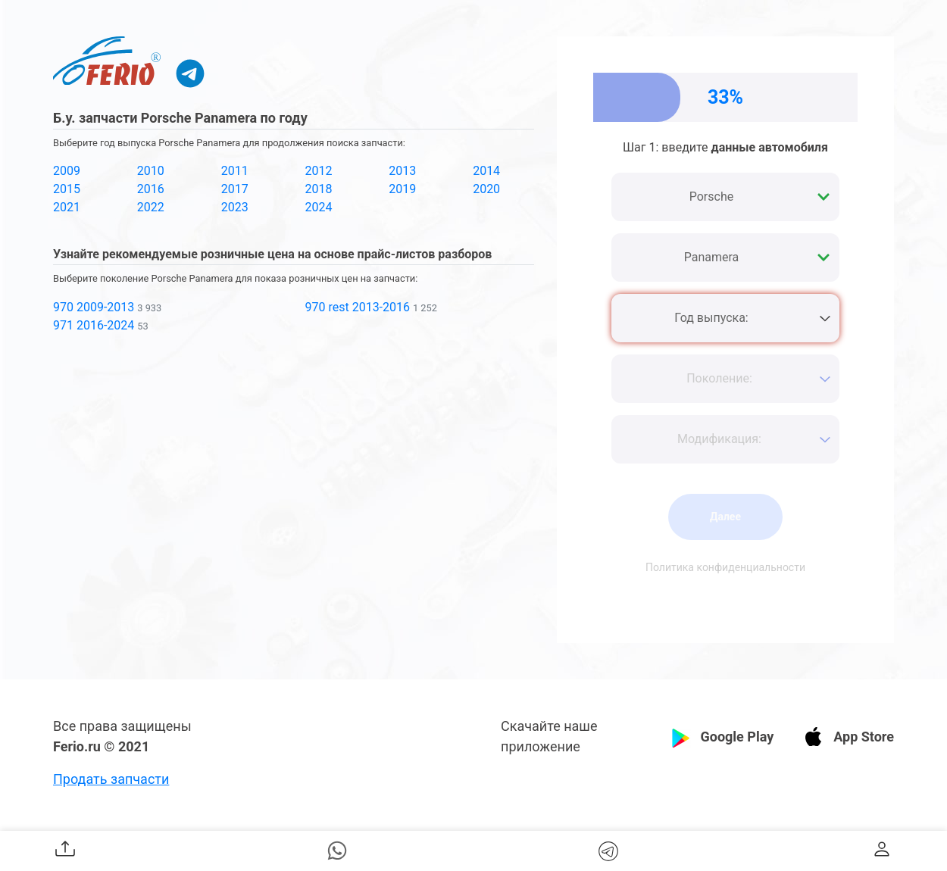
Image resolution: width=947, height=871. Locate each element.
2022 (150, 207)
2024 (318, 207)
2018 (318, 189)
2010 (150, 171)
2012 (318, 171)
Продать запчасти (111, 779)
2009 (66, 171)
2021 (66, 207)
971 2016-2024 (93, 325)
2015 (66, 189)
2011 (234, 171)
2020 (486, 189)
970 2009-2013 (93, 307)
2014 (486, 171)
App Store (863, 737)
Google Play (737, 737)
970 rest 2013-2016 (357, 307)
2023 (234, 207)
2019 (402, 189)
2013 (402, 171)
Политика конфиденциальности (725, 567)
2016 (150, 189)
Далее (725, 516)
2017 (234, 189)
